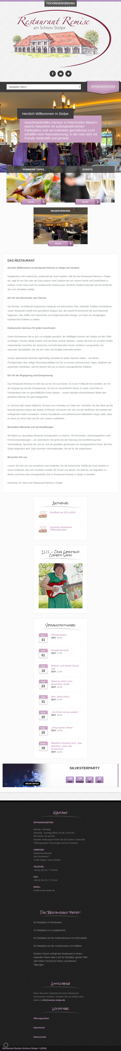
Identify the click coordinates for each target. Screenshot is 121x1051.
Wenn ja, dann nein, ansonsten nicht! (62, 682)
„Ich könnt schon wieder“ (65, 712)
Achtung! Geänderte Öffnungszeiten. (61, 528)
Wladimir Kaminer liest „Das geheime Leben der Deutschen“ (66, 746)
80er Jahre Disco (60, 696)
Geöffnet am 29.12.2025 (63, 512)
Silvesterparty (58, 634)
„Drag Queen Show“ (62, 727)
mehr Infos (32, 783)
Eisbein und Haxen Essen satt (65, 667)
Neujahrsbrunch (60, 650)
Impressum (39, 1027)
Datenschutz (40, 1037)
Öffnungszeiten (103, 86)
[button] (6, 1045)
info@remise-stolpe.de (53, 1000)
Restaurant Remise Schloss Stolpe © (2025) (24, 1048)
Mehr (31, 202)
